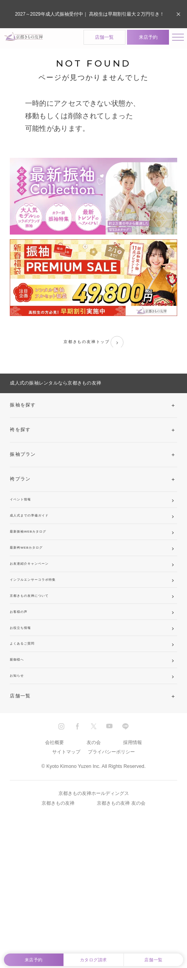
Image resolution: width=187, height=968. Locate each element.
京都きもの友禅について (39, 660)
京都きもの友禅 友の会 (121, 915)
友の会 (94, 854)
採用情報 (132, 854)
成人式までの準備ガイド (39, 537)
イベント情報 (26, 512)
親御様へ (20, 759)
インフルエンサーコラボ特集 (44, 635)
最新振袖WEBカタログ (37, 561)
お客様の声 (23, 685)
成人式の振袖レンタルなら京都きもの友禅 (55, 391)
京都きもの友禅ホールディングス (93, 905)
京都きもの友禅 (58, 915)
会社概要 (54, 854)
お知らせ (20, 783)
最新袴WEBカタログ (35, 586)
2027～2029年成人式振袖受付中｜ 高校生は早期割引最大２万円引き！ (89, 13)
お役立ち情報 (26, 709)
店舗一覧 (94, 39)
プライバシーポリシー (111, 864)
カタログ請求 (93, 956)
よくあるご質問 (28, 734)
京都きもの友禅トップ (93, 347)
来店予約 (138, 39)
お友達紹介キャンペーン (39, 611)
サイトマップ (66, 864)
